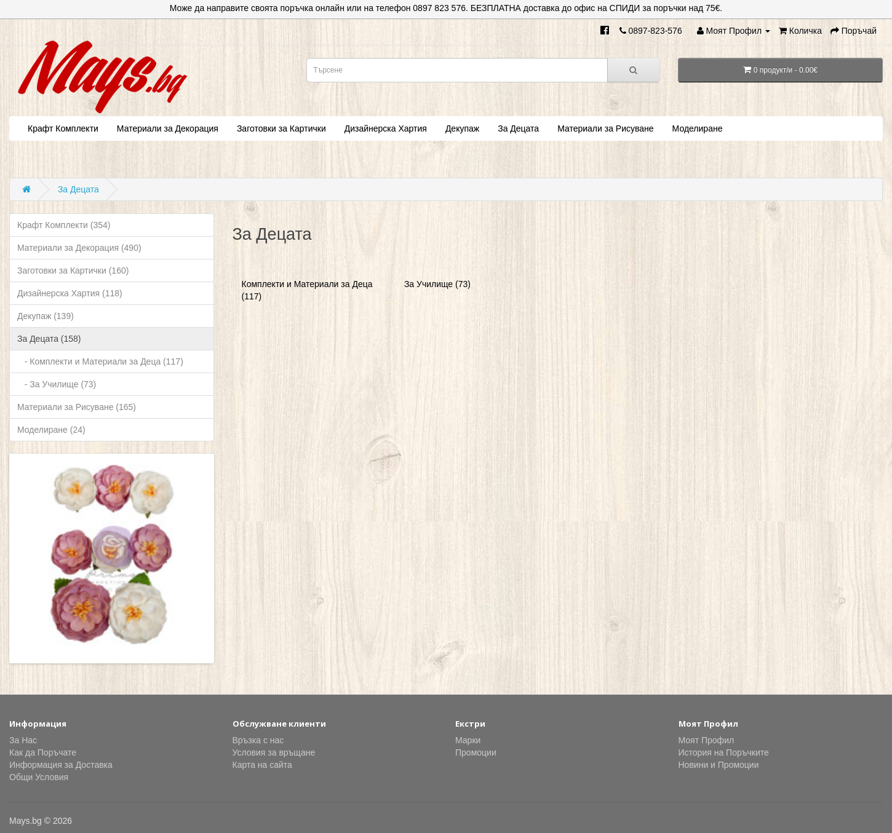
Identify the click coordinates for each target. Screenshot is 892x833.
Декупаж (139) (45, 316)
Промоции (475, 752)
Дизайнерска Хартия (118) (69, 293)
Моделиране (697, 128)
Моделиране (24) (51, 430)
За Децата (518, 128)
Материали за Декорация (167, 128)
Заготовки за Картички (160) (73, 270)
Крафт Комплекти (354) (63, 225)
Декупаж (462, 128)
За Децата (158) (49, 339)
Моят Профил (707, 740)
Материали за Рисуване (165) (76, 407)
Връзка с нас (258, 740)
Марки (467, 740)
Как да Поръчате (42, 752)
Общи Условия (38, 777)
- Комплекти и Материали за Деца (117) (100, 361)
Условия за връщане (274, 752)
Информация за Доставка (61, 765)
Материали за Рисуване (605, 128)
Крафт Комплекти (63, 128)
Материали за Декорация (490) (79, 248)
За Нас (23, 740)
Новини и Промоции (719, 765)
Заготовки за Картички (281, 128)
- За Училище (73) (56, 384)
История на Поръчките (724, 752)
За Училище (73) (437, 284)
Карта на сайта (262, 765)
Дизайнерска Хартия (385, 128)
